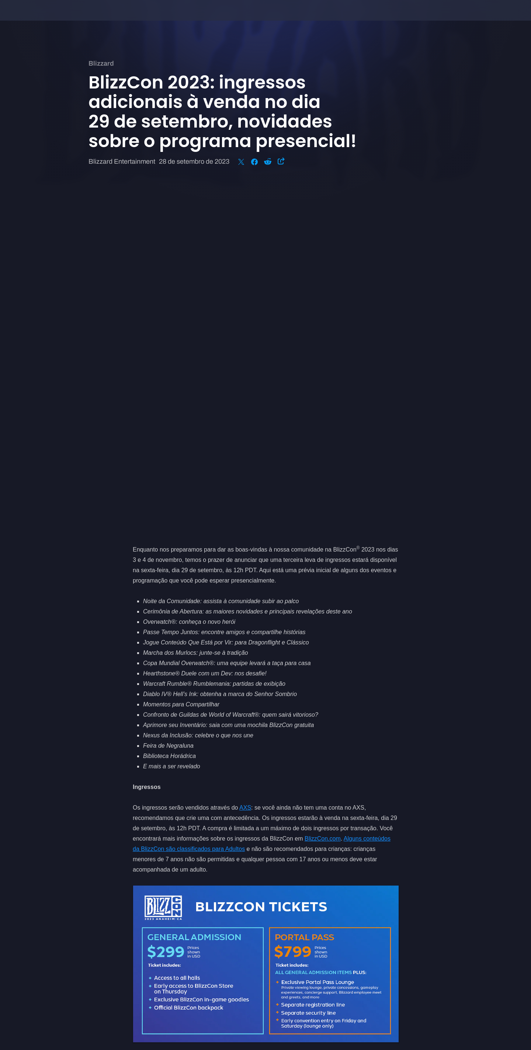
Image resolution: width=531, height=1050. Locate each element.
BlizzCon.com (323, 491)
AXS (245, 460)
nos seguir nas (220, 783)
